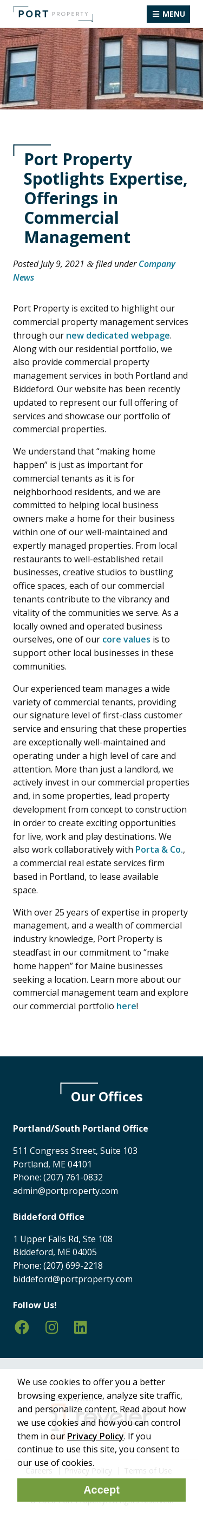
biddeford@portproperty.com (73, 1279)
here (126, 1006)
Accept (101, 1490)
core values (126, 639)
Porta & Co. (159, 849)
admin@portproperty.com (65, 1191)
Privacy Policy (95, 1436)
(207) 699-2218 (73, 1265)
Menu (173, 14)
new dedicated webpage (118, 335)
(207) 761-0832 (73, 1177)
